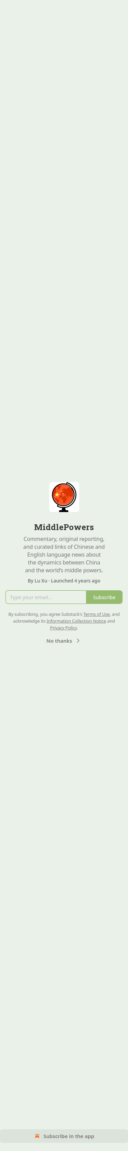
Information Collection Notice (76, 621)
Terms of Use (96, 614)
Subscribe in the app (64, 1136)
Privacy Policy (63, 628)
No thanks (64, 640)
